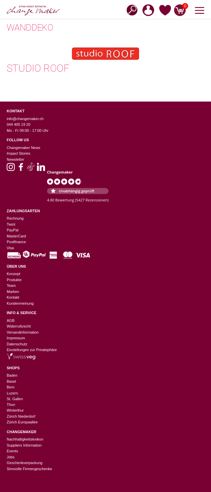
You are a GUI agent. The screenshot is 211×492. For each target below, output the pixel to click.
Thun (11, 405)
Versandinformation (23, 332)
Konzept (13, 274)
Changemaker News (23, 148)
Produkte (14, 280)
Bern (10, 387)
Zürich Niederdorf (21, 416)
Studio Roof (38, 68)
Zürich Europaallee (22, 422)
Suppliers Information (24, 445)
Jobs (10, 457)
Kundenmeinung (20, 303)
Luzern (12, 393)
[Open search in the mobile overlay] (130, 9)
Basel (11, 381)
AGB (10, 320)
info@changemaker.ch (25, 119)
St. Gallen (15, 399)
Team (11, 285)
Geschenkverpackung (24, 463)
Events (12, 451)
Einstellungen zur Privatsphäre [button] (32, 350)
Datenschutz (17, 344)
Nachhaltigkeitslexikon (25, 439)
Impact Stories (18, 153)
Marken (13, 292)
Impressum (16, 338)
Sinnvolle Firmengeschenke (29, 469)
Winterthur (15, 410)
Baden (12, 375)
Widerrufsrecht (19, 326)
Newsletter (15, 159)
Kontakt (13, 297)
